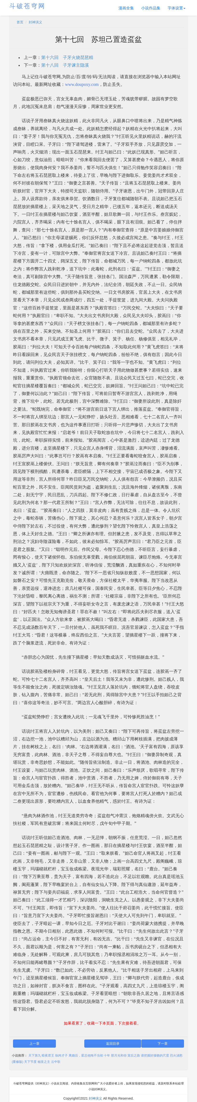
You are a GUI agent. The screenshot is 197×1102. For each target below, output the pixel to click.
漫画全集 (126, 8)
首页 (20, 22)
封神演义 (35, 22)
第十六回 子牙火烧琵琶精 (67, 57)
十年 (107, 1055)
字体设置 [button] (176, 8)
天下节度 (30, 1062)
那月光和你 (119, 1055)
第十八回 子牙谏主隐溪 (65, 65)
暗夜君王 (48, 1055)
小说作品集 (150, 8)
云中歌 (55, 1062)
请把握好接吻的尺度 (155, 1055)
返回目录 (112, 1043)
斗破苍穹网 (27, 6)
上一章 (34, 1043)
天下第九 (34, 1055)
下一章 (163, 1043)
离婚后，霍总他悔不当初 (86, 1055)
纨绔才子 (61, 1055)
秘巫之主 (44, 1062)
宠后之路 (133, 1055)
